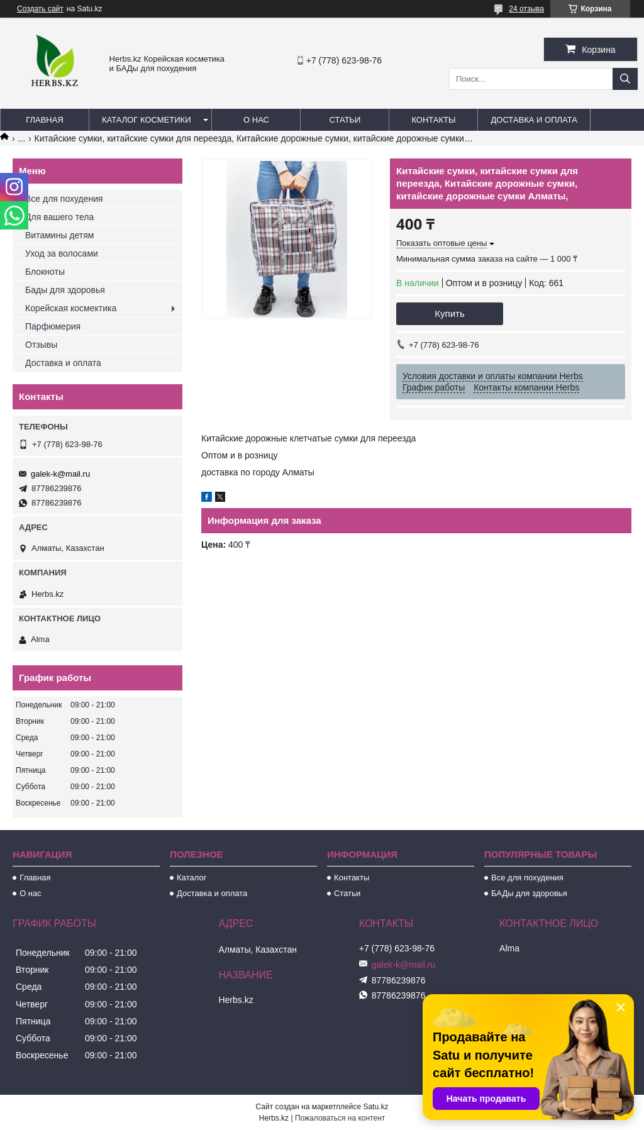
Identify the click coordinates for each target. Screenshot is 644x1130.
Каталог (191, 877)
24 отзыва (526, 8)
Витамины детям (59, 235)
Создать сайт (40, 8)
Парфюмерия (52, 326)
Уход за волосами (61, 253)
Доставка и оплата (534, 120)
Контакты (433, 120)
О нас (256, 120)
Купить (449, 313)
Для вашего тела (59, 217)
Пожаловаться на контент (340, 1118)
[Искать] (625, 79)
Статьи (345, 120)
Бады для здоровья (65, 290)
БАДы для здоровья (529, 893)
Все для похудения (64, 199)
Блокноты (45, 272)
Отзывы (41, 345)
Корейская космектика (70, 308)
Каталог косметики (146, 120)
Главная (45, 120)
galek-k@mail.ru (60, 474)
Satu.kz (375, 1106)
